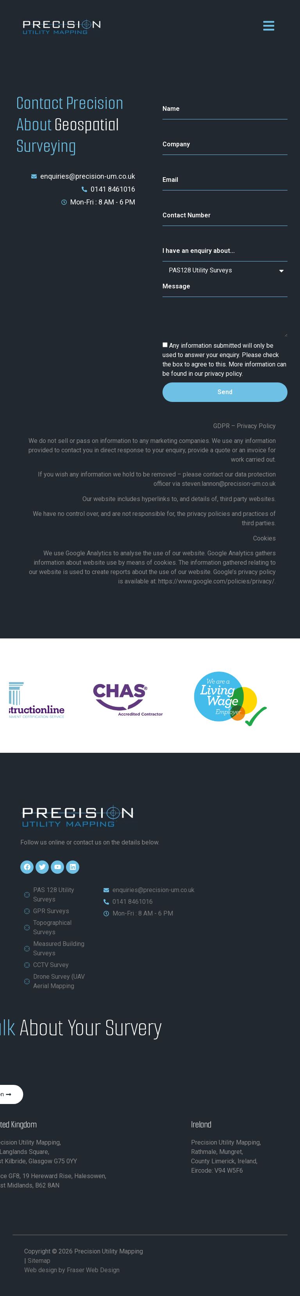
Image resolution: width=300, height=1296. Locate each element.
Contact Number (186, 215)
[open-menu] (269, 27)
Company (176, 144)
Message (176, 286)
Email (170, 180)
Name (171, 109)
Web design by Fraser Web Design (72, 1270)
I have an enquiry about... (198, 251)
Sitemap (39, 1260)
